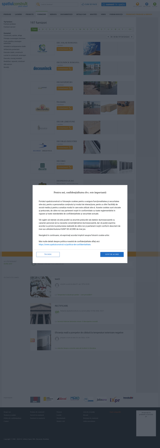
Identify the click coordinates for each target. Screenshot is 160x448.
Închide (48, 254)
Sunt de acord (112, 254)
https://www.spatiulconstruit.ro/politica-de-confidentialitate (65, 244)
